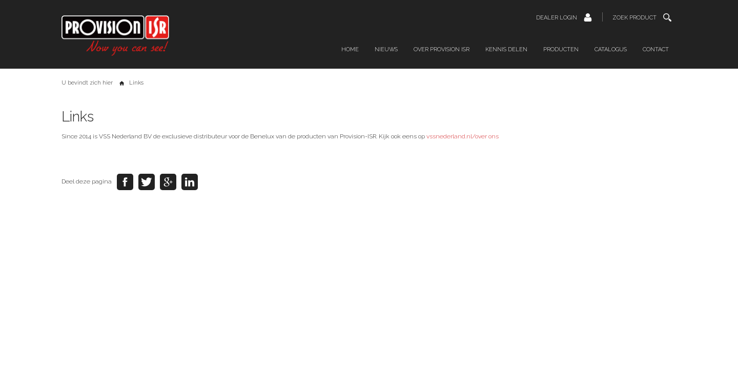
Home (350, 49)
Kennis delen (506, 49)
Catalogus (610, 49)
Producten (561, 49)
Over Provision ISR (441, 49)
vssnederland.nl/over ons (462, 136)
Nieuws (386, 49)
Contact (656, 49)
